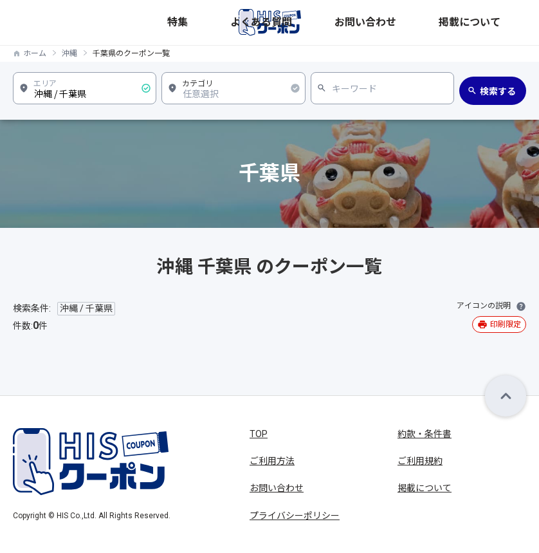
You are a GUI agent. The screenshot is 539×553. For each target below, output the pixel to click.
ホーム (34, 53)
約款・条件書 (424, 434)
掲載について (501, 22)
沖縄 (69, 53)
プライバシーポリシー (295, 516)
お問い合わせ (444, 22)
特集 (348, 22)
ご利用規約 (420, 461)
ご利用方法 (272, 461)
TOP (259, 434)
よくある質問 (388, 22)
